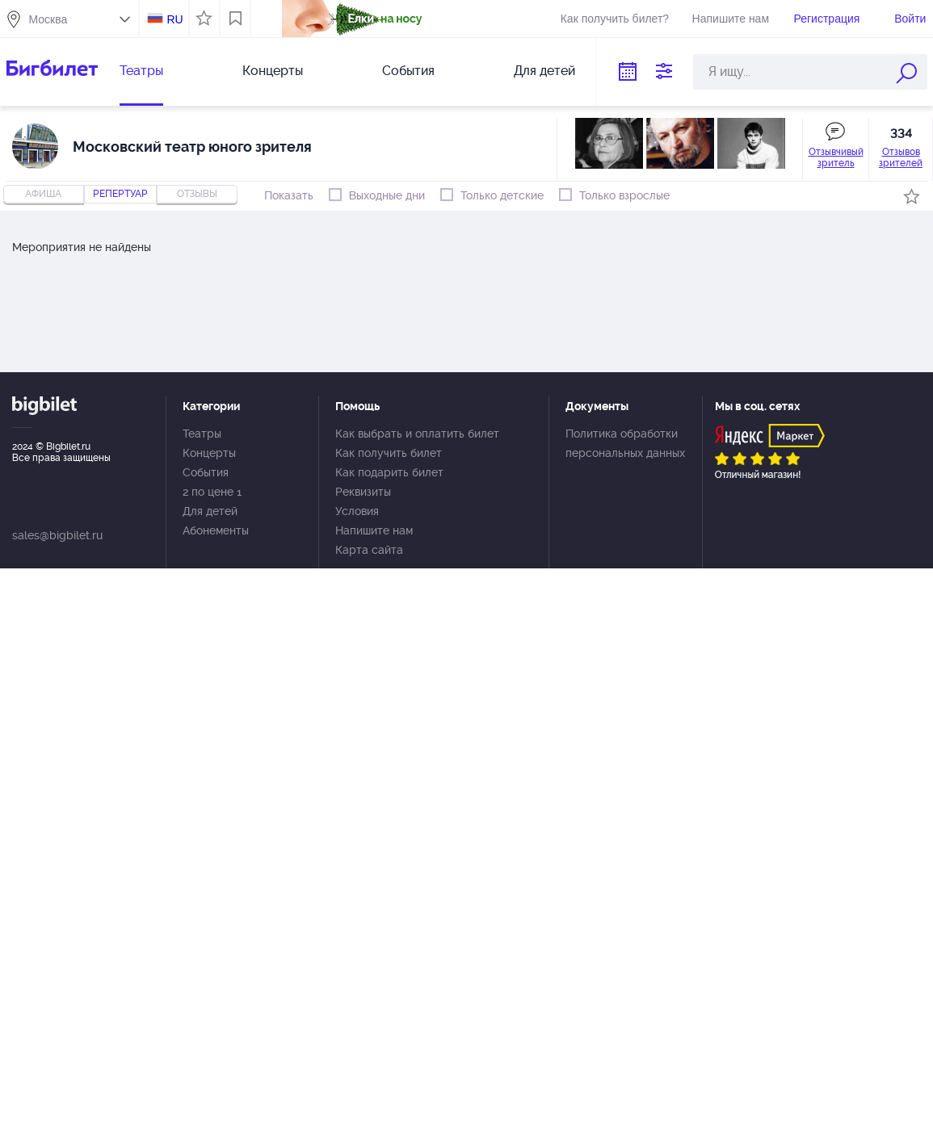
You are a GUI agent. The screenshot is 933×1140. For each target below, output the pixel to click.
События (408, 70)
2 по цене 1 (212, 491)
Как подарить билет (389, 472)
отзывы (197, 193)
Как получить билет (388, 452)
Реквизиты (363, 491)
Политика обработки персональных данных (625, 443)
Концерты (272, 70)
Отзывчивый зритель (836, 157)
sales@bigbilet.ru (57, 535)
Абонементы (216, 530)
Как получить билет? (615, 18)
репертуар (120, 193)
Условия (357, 511)
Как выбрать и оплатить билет (417, 433)
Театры (141, 70)
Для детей (544, 70)
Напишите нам (730, 18)
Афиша (43, 193)
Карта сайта (369, 549)
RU (174, 19)
